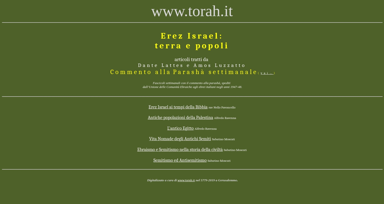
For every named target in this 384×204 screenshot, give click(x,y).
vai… (267, 73)
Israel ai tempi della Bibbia (178, 107)
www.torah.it (186, 180)
